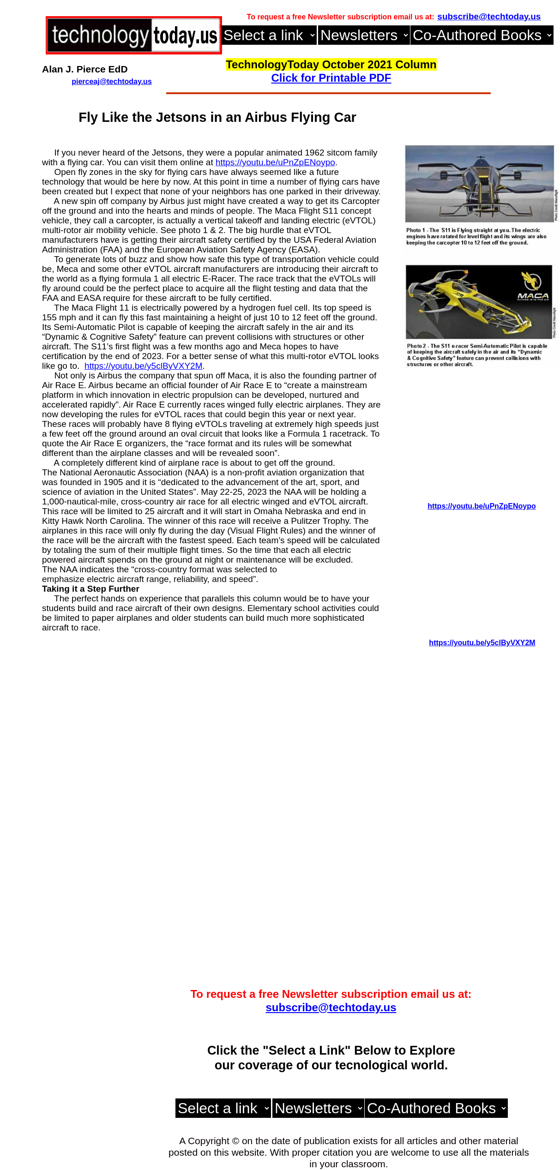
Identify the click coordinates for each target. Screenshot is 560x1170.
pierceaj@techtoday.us (112, 81)
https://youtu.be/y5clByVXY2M (143, 366)
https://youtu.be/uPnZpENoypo (275, 162)
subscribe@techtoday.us (330, 1007)
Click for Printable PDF (331, 78)
